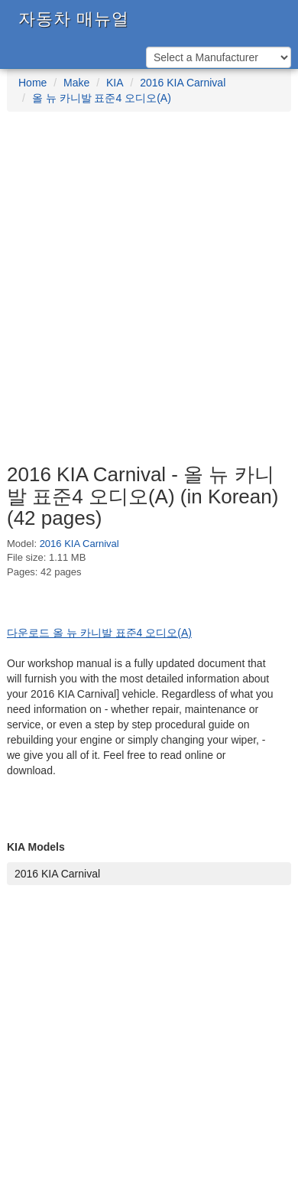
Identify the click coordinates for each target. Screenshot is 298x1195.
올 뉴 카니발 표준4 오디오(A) (101, 98)
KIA (115, 83)
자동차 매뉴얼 (73, 18)
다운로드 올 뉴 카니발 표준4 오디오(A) (99, 633)
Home (32, 83)
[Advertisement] (149, 295)
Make (76, 83)
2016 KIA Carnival (182, 83)
